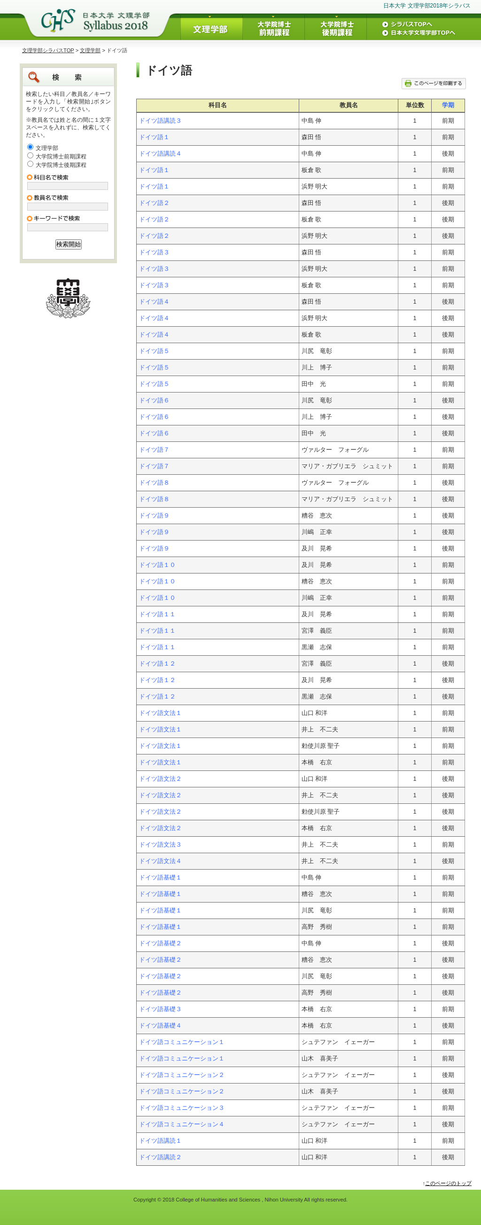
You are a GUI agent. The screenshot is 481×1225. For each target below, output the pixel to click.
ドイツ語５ (154, 351)
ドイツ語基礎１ (160, 877)
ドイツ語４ (154, 301)
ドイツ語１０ (157, 565)
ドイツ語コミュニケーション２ (182, 1075)
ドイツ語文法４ (160, 861)
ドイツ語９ (154, 515)
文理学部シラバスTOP (48, 50)
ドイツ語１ (154, 137)
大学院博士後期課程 (61, 165)
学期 (448, 105)
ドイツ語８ (154, 482)
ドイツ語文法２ (160, 779)
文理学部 (90, 50)
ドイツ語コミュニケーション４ (182, 1124)
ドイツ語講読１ (160, 1141)
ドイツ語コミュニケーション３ (182, 1108)
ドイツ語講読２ (160, 1157)
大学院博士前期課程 (61, 156)
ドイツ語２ (154, 203)
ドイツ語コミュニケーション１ (182, 1042)
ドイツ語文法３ (160, 844)
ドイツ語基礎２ (160, 943)
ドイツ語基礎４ (160, 1025)
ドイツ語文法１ (160, 713)
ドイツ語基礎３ (160, 1009)
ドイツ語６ (154, 400)
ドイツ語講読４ (160, 153)
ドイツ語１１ (157, 614)
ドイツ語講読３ (160, 121)
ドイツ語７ (154, 450)
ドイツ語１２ (157, 663)
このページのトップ (448, 1183)
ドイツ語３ (154, 252)
